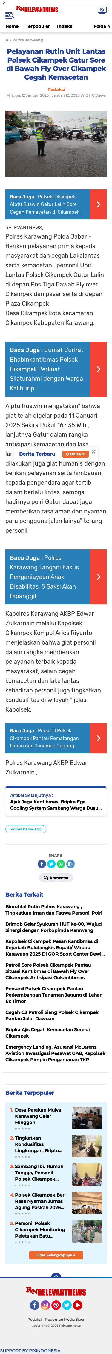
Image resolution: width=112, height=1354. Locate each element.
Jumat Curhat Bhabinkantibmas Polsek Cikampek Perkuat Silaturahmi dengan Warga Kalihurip (46, 369)
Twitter (69, 1307)
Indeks (64, 26)
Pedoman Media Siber (65, 1319)
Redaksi (34, 1319)
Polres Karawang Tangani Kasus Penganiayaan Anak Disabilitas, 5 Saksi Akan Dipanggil (44, 577)
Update (75, 454)
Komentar (56, 877)
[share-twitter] (51, 864)
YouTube (82, 1307)
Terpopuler (38, 26)
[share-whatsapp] (61, 864)
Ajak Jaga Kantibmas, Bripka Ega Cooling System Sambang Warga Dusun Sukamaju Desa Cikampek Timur (55, 805)
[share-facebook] (42, 864)
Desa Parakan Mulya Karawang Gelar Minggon (38, 1116)
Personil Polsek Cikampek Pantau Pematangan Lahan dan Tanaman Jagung (44, 738)
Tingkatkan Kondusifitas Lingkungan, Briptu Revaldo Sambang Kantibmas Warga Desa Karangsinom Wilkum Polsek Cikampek (37, 1144)
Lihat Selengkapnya (56, 1255)
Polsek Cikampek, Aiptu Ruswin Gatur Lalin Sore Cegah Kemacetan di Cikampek (44, 204)
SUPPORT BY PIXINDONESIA (30, 1350)
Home (12, 26)
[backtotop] (56, 1278)
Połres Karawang (25, 829)
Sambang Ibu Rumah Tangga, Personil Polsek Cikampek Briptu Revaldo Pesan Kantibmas (39, 1173)
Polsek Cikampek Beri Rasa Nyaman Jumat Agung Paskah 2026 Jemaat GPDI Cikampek (40, 1201)
